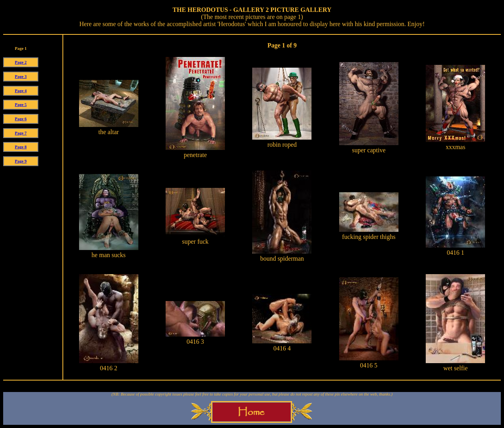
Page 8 (21, 147)
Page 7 (21, 133)
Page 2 (21, 62)
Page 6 (21, 119)
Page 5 (21, 104)
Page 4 (21, 91)
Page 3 (21, 76)
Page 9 (21, 161)
